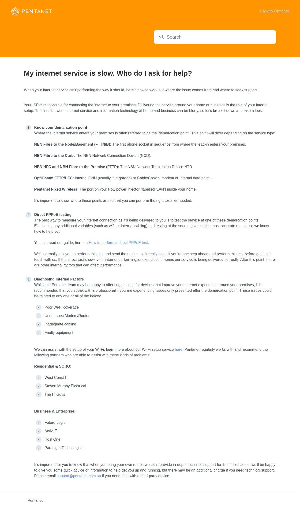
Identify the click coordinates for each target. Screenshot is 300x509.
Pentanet (35, 500)
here (178, 349)
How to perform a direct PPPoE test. (119, 243)
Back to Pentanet (274, 11)
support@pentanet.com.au (79, 476)
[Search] (215, 37)
